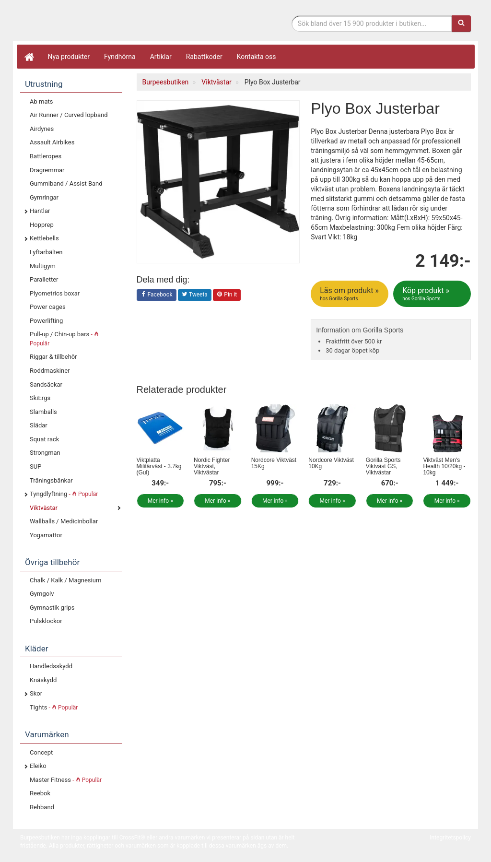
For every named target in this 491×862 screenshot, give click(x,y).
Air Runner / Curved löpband (69, 114)
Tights (54, 707)
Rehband (42, 807)
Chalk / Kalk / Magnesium (65, 580)
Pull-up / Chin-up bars (64, 339)
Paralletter (44, 279)
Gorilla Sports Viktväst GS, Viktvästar (383, 466)
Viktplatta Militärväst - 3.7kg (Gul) (159, 466)
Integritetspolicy (450, 837)
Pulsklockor (46, 621)
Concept (41, 752)
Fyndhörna (120, 56)
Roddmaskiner (50, 370)
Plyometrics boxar (55, 293)
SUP (35, 466)
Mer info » (160, 500)
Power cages (48, 306)
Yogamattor (46, 535)
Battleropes (45, 156)
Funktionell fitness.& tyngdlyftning (97, 23)
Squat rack (44, 439)
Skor (36, 693)
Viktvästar (44, 507)
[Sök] (461, 23)
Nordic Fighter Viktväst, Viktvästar (212, 466)
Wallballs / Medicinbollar (64, 521)
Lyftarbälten (46, 252)
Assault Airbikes (52, 142)
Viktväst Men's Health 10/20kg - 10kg (444, 466)
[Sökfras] (372, 23)
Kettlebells (44, 238)
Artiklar (161, 56)
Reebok (40, 793)
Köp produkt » (432, 294)
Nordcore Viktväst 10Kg (330, 463)
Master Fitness (66, 779)
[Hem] (29, 57)
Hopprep (42, 224)
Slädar (38, 425)
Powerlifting (46, 320)
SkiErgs (40, 397)
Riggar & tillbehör (53, 356)
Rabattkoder (204, 56)
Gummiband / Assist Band (66, 183)
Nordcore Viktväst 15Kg (273, 463)
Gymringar (44, 197)
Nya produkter (69, 56)
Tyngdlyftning (64, 493)
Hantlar (40, 210)
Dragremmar (47, 170)
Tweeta (195, 295)
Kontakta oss (256, 56)
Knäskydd (43, 680)
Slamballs (43, 411)
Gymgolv (42, 593)
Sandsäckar (46, 384)
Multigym (43, 266)
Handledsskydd (51, 666)
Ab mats (41, 101)
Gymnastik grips (52, 607)
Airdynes (42, 128)
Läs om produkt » (350, 294)
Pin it (227, 295)
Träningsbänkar (51, 480)
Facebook (156, 295)
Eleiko (38, 765)
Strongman (45, 452)
